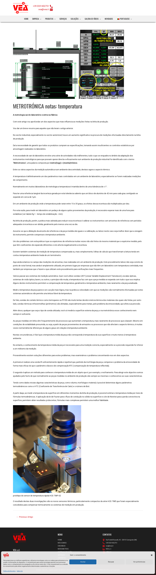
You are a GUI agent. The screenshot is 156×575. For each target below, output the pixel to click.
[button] (152, 555)
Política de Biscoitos (9, 571)
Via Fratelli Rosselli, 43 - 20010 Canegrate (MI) (121, 540)
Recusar (111, 562)
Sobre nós (20, 571)
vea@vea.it (46, 9)
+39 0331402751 (41, 6)
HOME (60, 540)
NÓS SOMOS (62, 543)
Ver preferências (139, 562)
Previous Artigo (24, 517)
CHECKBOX (61, 546)
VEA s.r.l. (108, 549)
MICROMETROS (63, 549)
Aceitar (82, 562)
